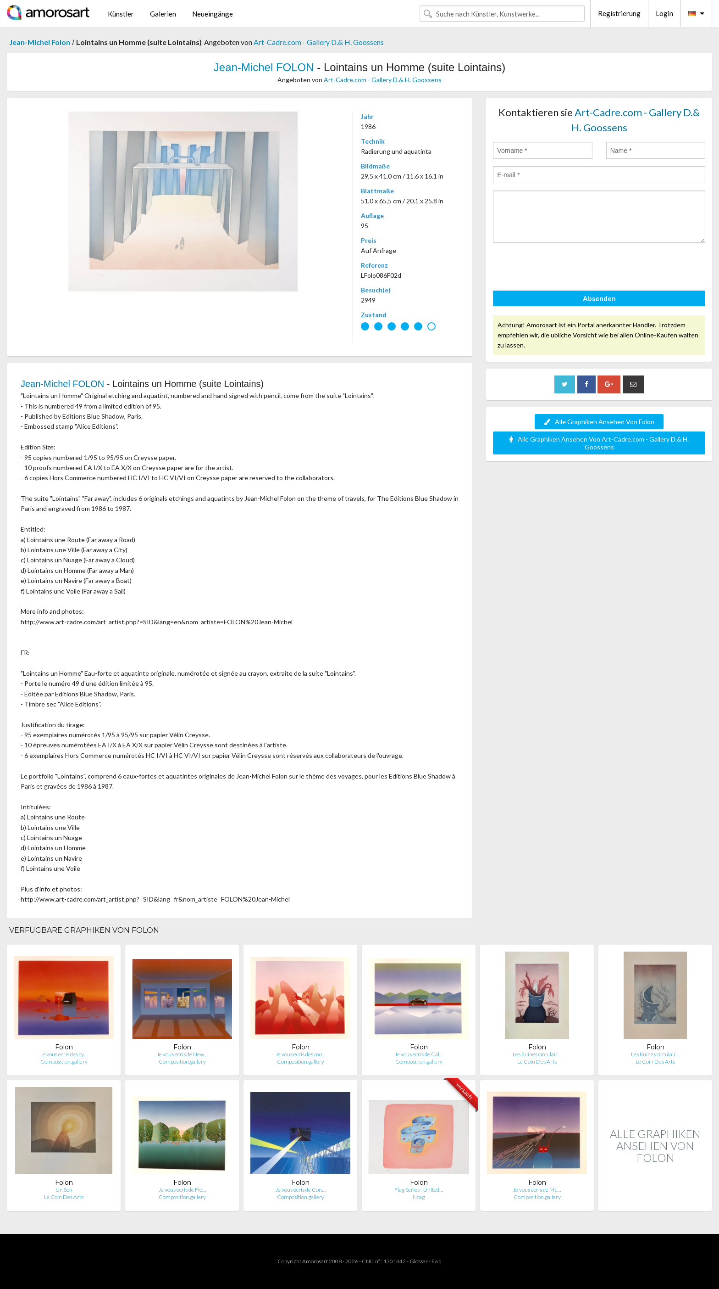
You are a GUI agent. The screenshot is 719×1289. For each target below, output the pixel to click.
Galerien (163, 14)
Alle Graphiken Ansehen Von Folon (599, 422)
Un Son (63, 1189)
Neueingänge (212, 14)
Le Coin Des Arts (537, 1061)
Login (664, 13)
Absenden (599, 298)
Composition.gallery (64, 1061)
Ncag (419, 1197)
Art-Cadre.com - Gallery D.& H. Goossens (319, 42)
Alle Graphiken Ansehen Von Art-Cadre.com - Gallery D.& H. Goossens (599, 443)
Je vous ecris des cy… (64, 1054)
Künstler (121, 14)
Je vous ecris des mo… (301, 1054)
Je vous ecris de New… (182, 1054)
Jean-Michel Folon (39, 42)
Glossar (418, 1261)
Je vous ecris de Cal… (419, 1054)
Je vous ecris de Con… (301, 1189)
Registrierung (619, 13)
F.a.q (436, 1261)
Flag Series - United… (418, 1189)
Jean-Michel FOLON (264, 67)
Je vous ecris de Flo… (182, 1189)
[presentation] (562, 268)
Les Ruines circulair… (537, 1054)
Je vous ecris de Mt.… (537, 1189)
